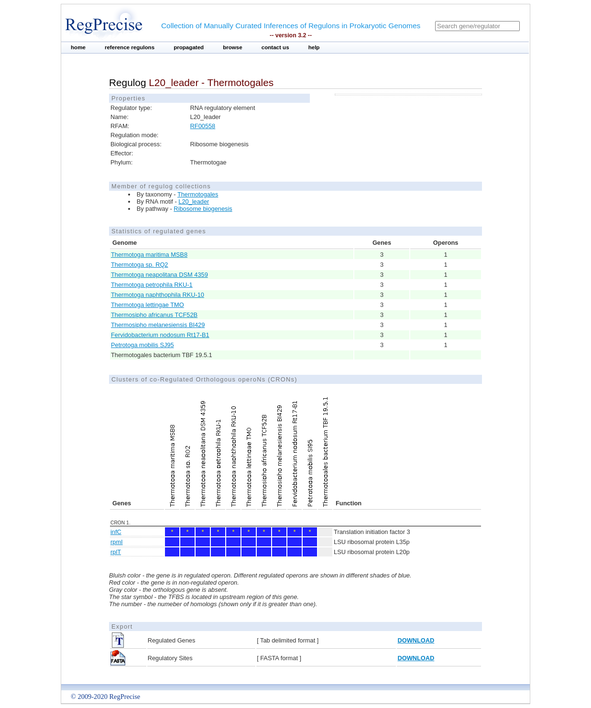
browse (232, 47)
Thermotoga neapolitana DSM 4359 (159, 274)
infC (115, 531)
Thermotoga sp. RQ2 (139, 264)
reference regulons (129, 47)
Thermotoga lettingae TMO (147, 304)
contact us (275, 47)
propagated (189, 47)
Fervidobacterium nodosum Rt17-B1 (160, 334)
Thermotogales (197, 194)
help (314, 47)
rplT (115, 552)
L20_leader (193, 201)
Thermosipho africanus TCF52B (154, 314)
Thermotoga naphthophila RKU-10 (157, 294)
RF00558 (203, 126)
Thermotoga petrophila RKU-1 (152, 284)
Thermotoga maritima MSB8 (149, 254)
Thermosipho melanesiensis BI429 (158, 324)
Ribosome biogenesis (203, 208)
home (78, 47)
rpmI (116, 541)
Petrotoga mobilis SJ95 (142, 345)
